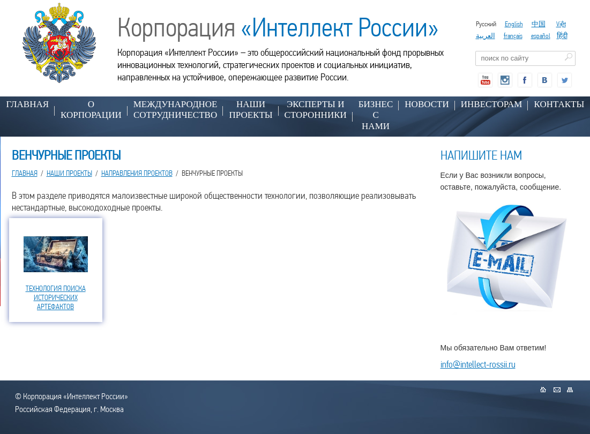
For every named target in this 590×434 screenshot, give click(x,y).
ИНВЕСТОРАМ (491, 104)
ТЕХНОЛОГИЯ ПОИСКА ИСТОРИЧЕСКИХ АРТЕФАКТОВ (56, 297)
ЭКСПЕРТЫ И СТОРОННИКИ (316, 109)
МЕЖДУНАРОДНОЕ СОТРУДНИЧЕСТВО (175, 109)
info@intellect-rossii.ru (478, 364)
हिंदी (562, 36)
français (513, 36)
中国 (539, 24)
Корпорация (278, 27)
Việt (561, 24)
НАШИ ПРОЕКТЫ (250, 109)
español (540, 36)
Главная (27, 104)
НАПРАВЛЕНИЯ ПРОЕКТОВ (137, 173)
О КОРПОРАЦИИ (91, 109)
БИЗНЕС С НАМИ (376, 115)
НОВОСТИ (427, 104)
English (514, 24)
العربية (485, 36)
